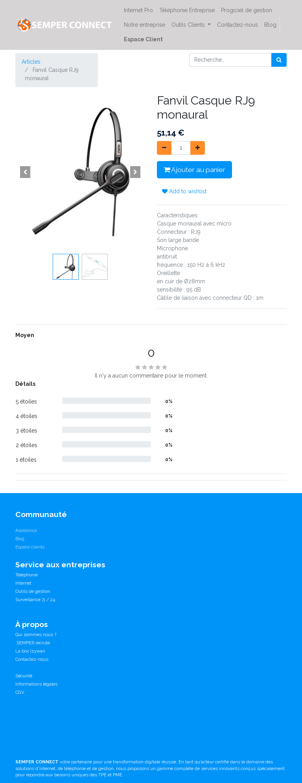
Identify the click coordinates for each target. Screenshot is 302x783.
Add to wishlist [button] (184, 191)
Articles (31, 62)
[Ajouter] (197, 148)
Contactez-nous (31, 659)
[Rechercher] (279, 60)
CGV (19, 692)
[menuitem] (138, 10)
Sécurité (23, 675)
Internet (23, 583)
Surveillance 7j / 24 (35, 599)
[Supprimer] (164, 148)
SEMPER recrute (32, 642)
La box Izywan (30, 651)
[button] (25, 172)
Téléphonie (26, 575)
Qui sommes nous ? (35, 634)
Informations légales (36, 684)
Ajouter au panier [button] (194, 170)
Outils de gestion (32, 591)
